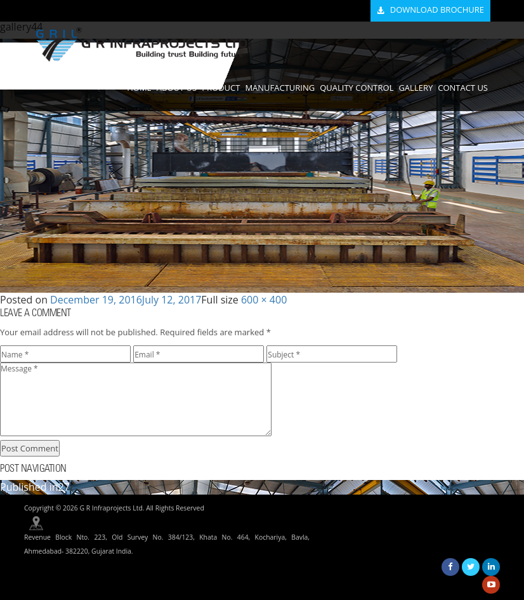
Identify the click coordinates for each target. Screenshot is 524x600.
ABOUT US (177, 87)
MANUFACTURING (280, 87)
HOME (139, 87)
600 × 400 (264, 300)
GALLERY (415, 87)
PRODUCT (221, 87)
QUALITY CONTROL (356, 87)
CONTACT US (463, 87)
